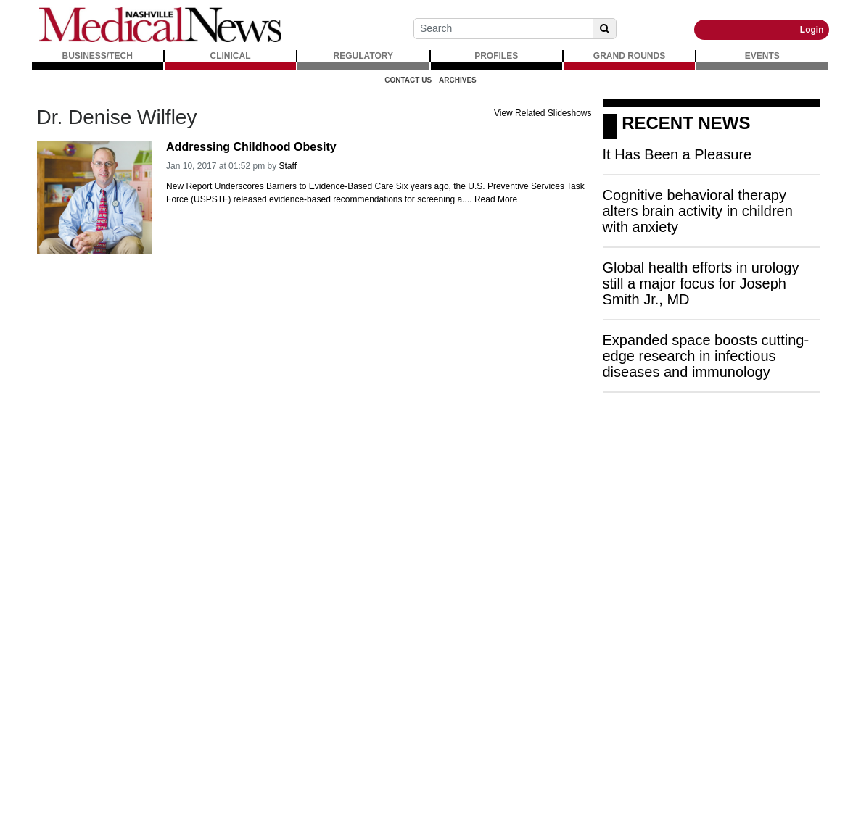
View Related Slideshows (543, 113)
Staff (288, 166)
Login (812, 30)
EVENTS (762, 56)
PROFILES (496, 56)
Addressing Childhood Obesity (251, 147)
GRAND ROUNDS (629, 56)
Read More (495, 199)
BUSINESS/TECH (97, 56)
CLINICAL (230, 56)
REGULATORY (363, 56)
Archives (458, 80)
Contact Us (408, 80)
